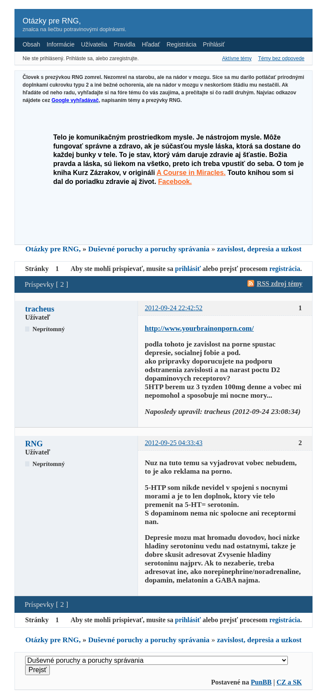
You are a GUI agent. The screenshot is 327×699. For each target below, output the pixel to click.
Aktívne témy (237, 58)
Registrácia (181, 44)
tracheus (39, 308)
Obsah (31, 44)
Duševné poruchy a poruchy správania (148, 249)
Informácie (61, 44)
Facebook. (175, 181)
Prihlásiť (214, 44)
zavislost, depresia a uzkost (259, 249)
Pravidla (124, 44)
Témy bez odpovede (281, 58)
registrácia (284, 268)
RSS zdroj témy (279, 283)
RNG (34, 443)
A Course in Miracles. (191, 172)
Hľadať (151, 44)
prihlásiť (188, 268)
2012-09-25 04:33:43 (174, 442)
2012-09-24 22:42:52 (174, 308)
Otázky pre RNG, (52, 21)
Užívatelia (94, 44)
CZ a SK (289, 682)
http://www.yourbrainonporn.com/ (199, 328)
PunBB (261, 682)
